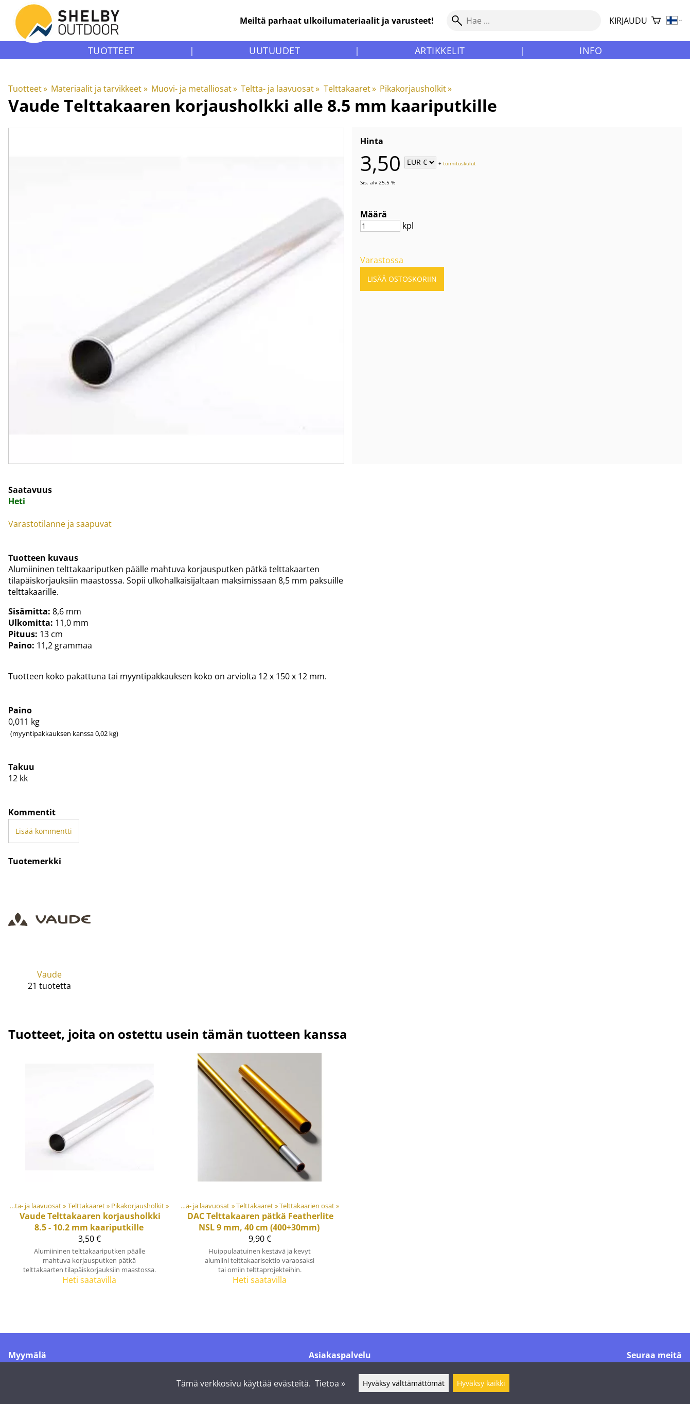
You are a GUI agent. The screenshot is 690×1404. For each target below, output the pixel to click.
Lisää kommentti (43, 831)
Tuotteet (111, 50)
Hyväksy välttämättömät (404, 1383)
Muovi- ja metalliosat (194, 88)
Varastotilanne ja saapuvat (60, 523)
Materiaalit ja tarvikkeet (99, 88)
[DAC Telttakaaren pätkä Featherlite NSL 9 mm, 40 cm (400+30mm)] (260, 1173)
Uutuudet (274, 50)
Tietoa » (330, 1383)
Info (590, 50)
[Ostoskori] (656, 21)
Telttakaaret (350, 88)
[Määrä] (380, 226)
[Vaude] (49, 942)
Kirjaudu (628, 20)
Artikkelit (440, 50)
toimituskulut (459, 162)
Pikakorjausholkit (416, 88)
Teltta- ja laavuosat (280, 88)
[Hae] (524, 20)
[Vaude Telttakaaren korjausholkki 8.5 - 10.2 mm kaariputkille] (89, 1173)
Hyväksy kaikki (481, 1383)
